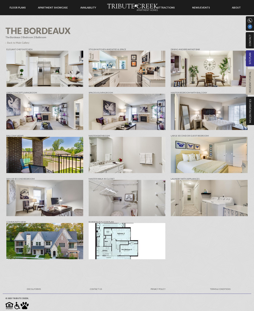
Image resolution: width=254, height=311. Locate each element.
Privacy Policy (158, 289)
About (236, 7)
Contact (249, 40)
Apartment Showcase (53, 7)
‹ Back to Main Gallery (17, 42)
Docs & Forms (34, 289)
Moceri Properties (250, 111)
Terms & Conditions (220, 289)
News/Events (201, 7)
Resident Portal (250, 82)
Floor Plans (18, 7)
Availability (88, 7)
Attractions (166, 7)
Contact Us (96, 289)
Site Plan (250, 58)
